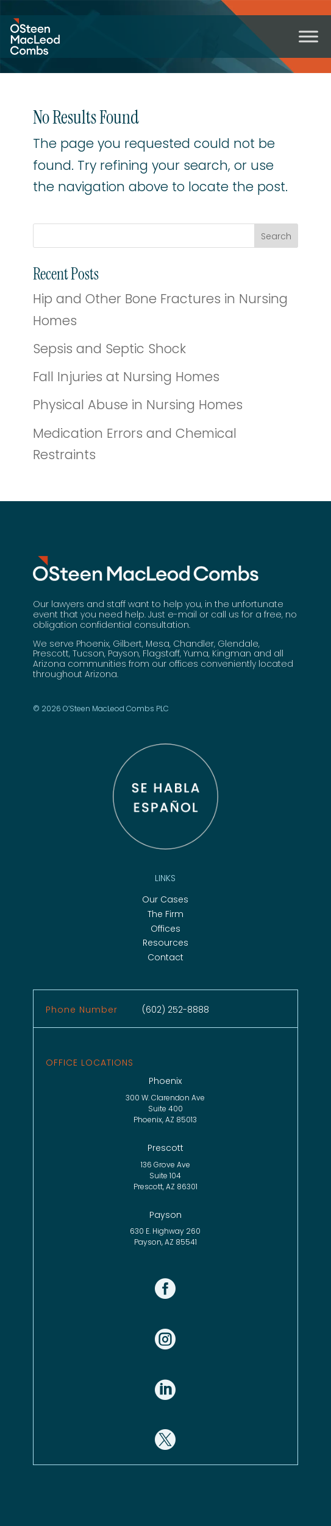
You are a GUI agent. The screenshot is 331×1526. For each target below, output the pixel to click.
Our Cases (165, 899)
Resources (165, 943)
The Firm (165, 914)
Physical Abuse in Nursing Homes (138, 404)
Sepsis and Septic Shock (109, 348)
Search (276, 236)
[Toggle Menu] (308, 36)
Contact (165, 957)
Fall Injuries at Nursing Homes (126, 376)
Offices (165, 929)
